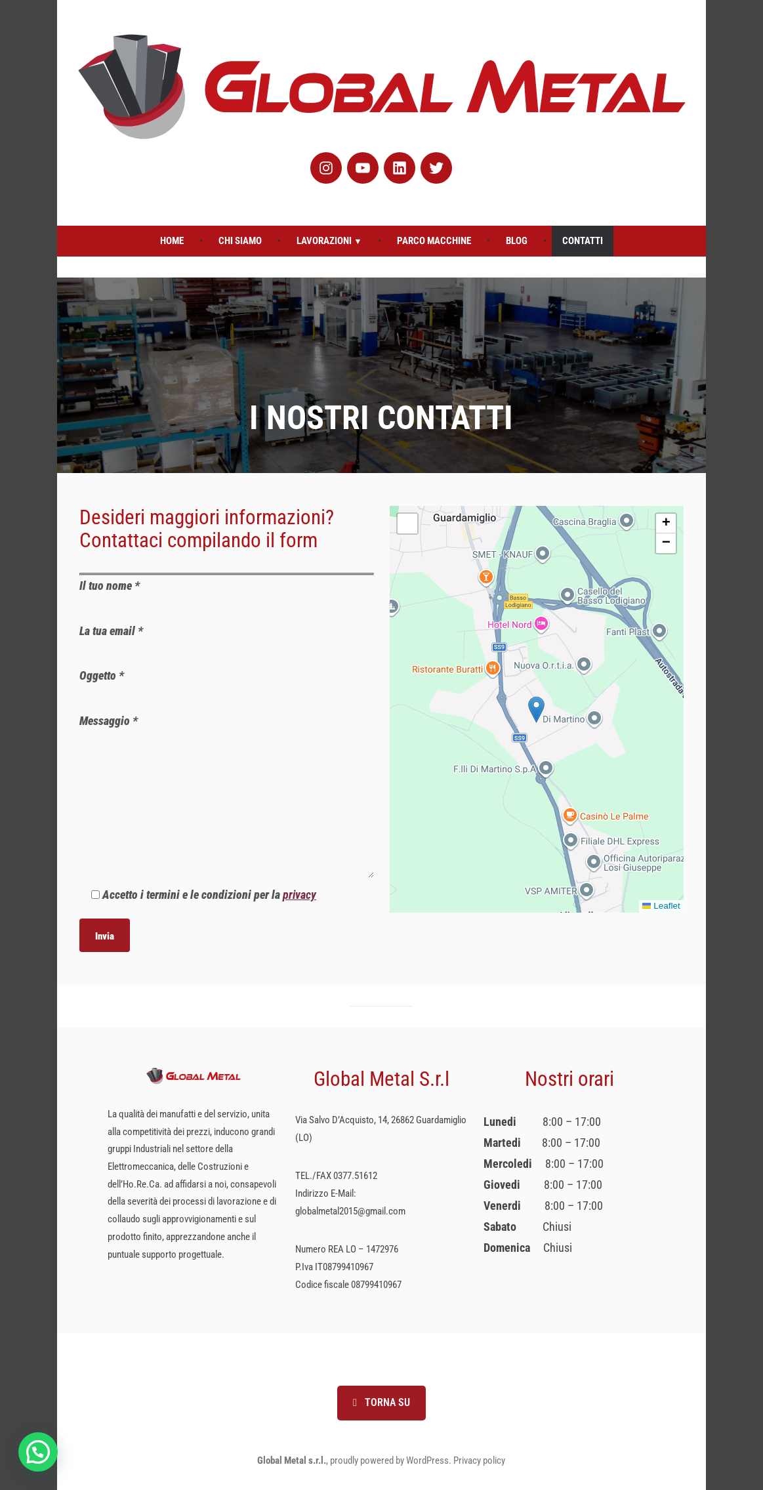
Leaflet (661, 906)
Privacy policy (479, 1460)
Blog (516, 241)
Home (172, 241)
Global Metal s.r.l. (291, 1460)
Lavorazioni (324, 241)
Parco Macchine (434, 241)
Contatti (582, 241)
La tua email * (226, 642)
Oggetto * (226, 687)
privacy (299, 894)
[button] (536, 709)
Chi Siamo (240, 241)
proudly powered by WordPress (389, 1460)
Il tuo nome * (226, 597)
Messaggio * (226, 797)
